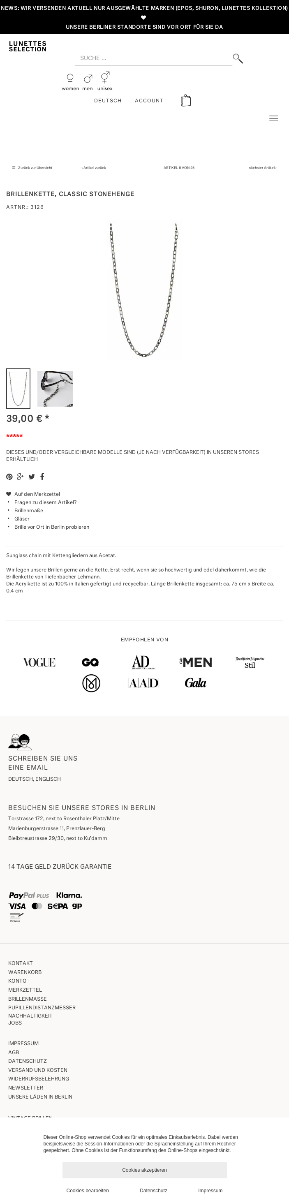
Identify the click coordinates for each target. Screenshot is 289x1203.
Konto (17, 981)
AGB (13, 1052)
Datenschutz (27, 1061)
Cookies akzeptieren (144, 1170)
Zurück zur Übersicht (35, 168)
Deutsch (108, 101)
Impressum (23, 1043)
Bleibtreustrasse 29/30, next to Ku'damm (57, 838)
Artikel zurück (94, 168)
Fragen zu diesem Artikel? (41, 502)
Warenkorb (25, 972)
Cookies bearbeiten (88, 1191)
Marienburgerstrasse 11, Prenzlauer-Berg (56, 828)
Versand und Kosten (37, 1070)
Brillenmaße (28, 511)
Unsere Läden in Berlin (40, 1097)
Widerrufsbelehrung (38, 1079)
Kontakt (20, 963)
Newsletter (25, 1088)
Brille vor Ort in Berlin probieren (51, 527)
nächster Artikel (262, 168)
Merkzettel (25, 990)
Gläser (22, 519)
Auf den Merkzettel (33, 494)
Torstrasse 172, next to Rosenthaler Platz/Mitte (64, 819)
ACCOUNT (149, 101)
